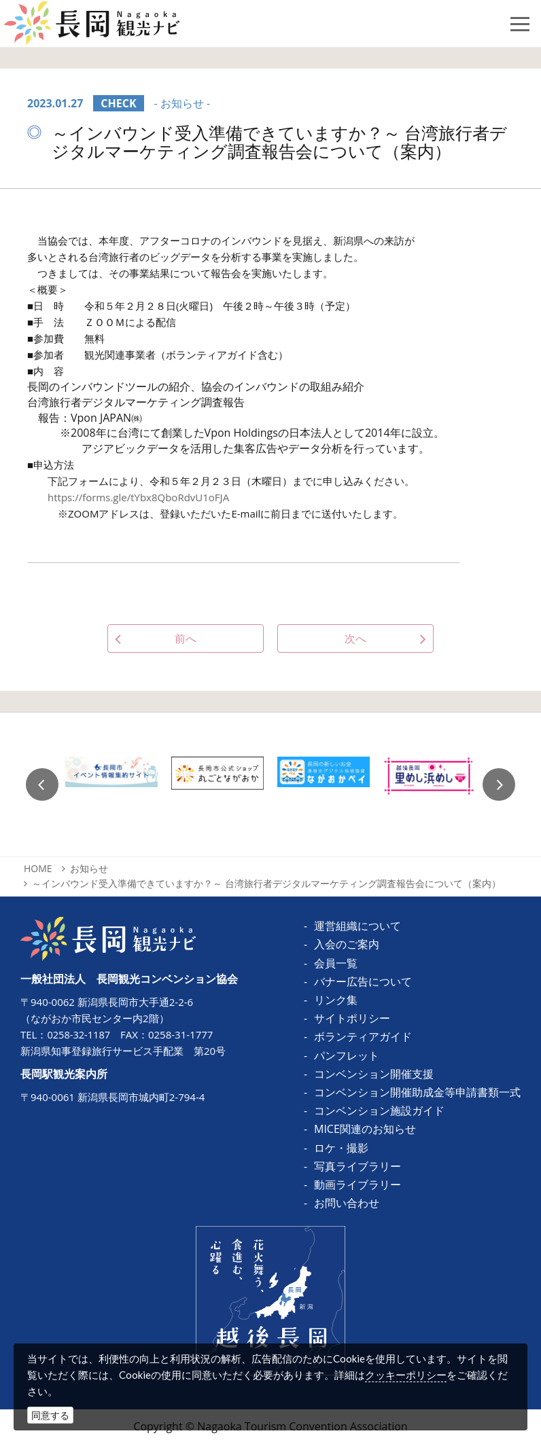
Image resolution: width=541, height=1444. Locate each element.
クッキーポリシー (406, 1375)
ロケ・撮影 (341, 1147)
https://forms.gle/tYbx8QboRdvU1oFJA (138, 497)
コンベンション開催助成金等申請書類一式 (417, 1092)
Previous (42, 784)
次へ (355, 638)
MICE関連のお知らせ (365, 1128)
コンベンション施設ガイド (379, 1110)
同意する (50, 1415)
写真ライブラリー (357, 1166)
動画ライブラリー (357, 1184)
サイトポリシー (352, 1018)
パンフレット (346, 1055)
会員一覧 (335, 963)
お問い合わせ (346, 1202)
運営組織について (357, 925)
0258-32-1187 (79, 1034)
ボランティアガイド (363, 1036)
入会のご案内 (346, 944)
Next (499, 784)
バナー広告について (363, 981)
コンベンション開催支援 (374, 1073)
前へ (185, 638)
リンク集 (335, 999)
